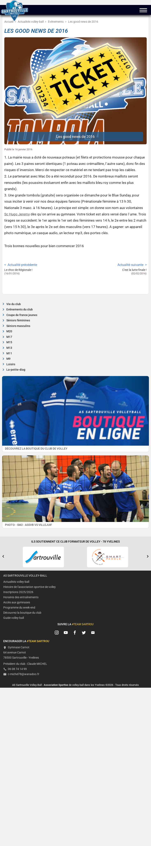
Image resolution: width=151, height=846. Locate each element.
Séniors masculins (18, 326)
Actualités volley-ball (16, 582)
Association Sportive (56, 684)
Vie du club (13, 304)
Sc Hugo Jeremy (17, 214)
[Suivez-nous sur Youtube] (65, 632)
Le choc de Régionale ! (18, 270)
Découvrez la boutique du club (22, 613)
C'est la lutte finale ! (134, 270)
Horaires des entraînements (20, 597)
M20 (9, 331)
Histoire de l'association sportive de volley (29, 587)
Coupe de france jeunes (21, 315)
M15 (9, 342)
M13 (9, 348)
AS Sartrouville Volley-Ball (25, 575)
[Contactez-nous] (92, 632)
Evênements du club (19, 309)
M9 (8, 359)
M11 (9, 353)
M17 (9, 337)
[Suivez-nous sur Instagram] (56, 632)
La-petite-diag (15, 369)
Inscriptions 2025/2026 (18, 592)
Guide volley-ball (13, 618)
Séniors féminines (18, 320)
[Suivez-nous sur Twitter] (83, 632)
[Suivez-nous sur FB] (74, 632)
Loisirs (10, 364)
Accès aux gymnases (16, 602)
